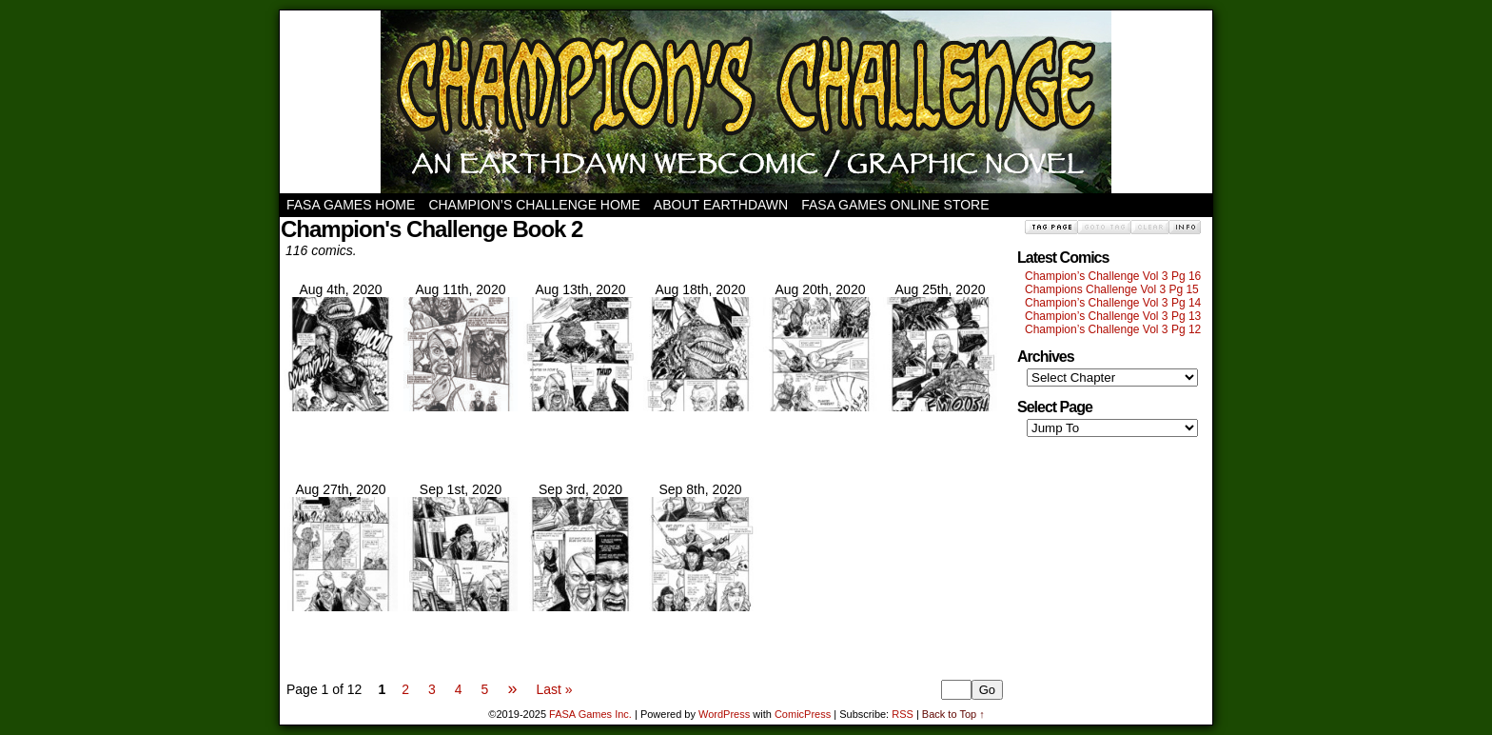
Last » (554, 689)
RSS (902, 714)
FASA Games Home (350, 204)
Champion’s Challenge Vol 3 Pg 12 (1113, 329)
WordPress (724, 714)
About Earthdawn (721, 204)
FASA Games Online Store (895, 204)
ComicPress (803, 714)
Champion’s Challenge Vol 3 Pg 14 (1113, 302)
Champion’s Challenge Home (533, 204)
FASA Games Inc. (590, 714)
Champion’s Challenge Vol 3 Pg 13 (1113, 316)
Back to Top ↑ (953, 714)
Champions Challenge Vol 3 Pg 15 (1112, 289)
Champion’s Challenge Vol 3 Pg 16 (1113, 276)
